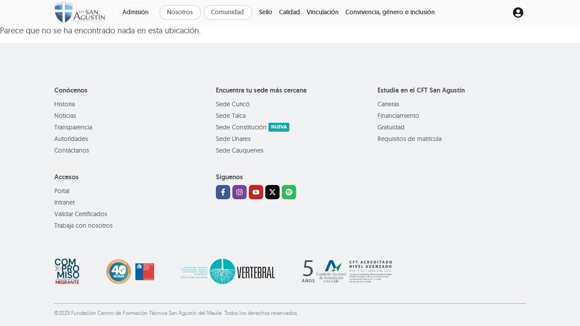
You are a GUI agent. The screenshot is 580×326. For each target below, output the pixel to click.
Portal (61, 191)
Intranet (64, 202)
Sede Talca (231, 116)
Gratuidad (391, 127)
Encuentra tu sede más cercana (261, 90)
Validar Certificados (80, 214)
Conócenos (71, 90)
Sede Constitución (252, 127)
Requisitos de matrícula (409, 139)
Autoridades (71, 139)
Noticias (65, 116)
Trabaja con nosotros (83, 225)
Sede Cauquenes (240, 150)
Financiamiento (398, 116)
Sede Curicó (233, 104)
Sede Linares (233, 139)
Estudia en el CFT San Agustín (421, 90)
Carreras (388, 104)
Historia (64, 104)
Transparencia (73, 127)
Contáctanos (71, 150)
